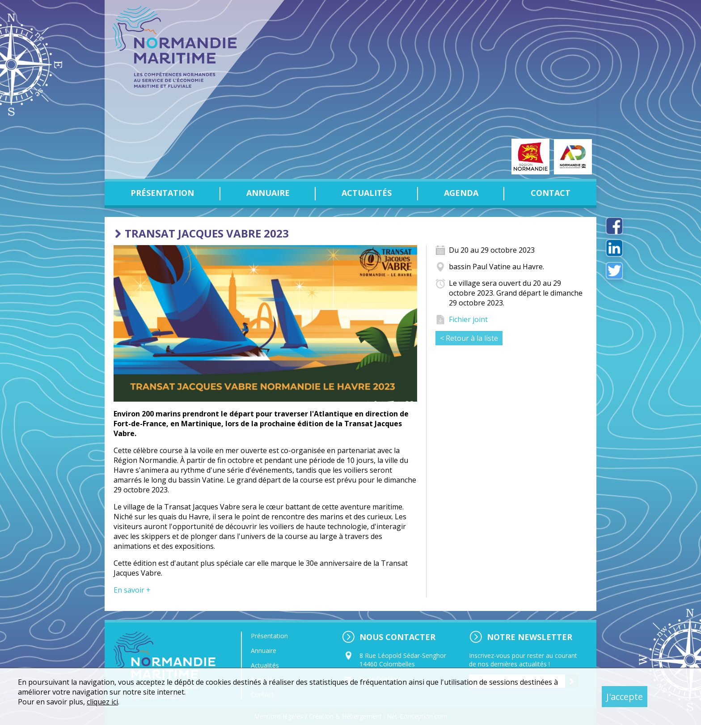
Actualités (367, 192)
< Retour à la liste (469, 338)
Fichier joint (468, 319)
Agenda (461, 192)
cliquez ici (102, 702)
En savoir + (132, 590)
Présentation (162, 192)
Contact (550, 192)
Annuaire (268, 192)
